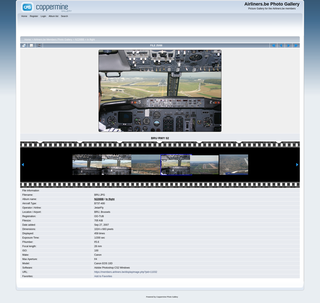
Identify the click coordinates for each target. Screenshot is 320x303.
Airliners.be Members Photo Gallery (52, 39)
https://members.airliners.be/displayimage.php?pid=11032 (125, 272)
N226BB (79, 39)
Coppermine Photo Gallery (167, 297)
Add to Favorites (103, 276)
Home (27, 39)
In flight (91, 39)
